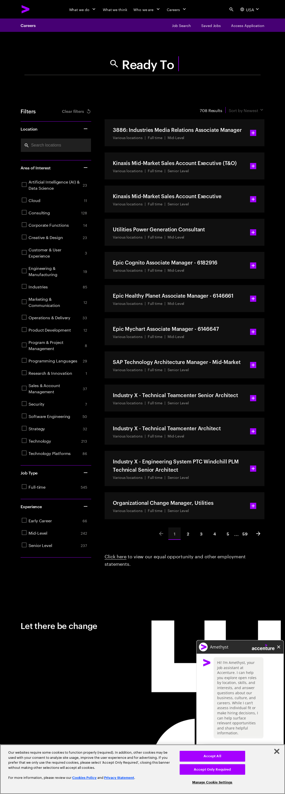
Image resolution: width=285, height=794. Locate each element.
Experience (54, 506)
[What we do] (83, 9)
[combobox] (56, 145)
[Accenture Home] (26, 9)
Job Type (54, 473)
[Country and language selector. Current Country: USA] (250, 9)
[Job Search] (181, 25)
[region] (142, 769)
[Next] (258, 533)
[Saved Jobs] (211, 25)
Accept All (212, 756)
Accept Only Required (212, 769)
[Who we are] (147, 9)
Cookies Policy (84, 777)
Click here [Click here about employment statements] (115, 555)
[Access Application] (248, 25)
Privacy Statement (119, 777)
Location (54, 129)
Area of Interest (54, 167)
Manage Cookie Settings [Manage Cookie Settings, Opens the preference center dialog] (212, 782)
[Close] (276, 751)
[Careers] (177, 9)
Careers (28, 25)
